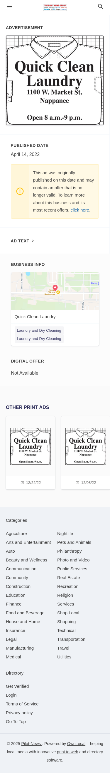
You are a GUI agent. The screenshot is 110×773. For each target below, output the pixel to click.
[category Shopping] (66, 621)
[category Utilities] (64, 656)
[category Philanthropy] (69, 551)
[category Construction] (18, 586)
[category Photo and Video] (73, 559)
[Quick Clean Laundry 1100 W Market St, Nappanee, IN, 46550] (55, 301)
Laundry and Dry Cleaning (39, 330)
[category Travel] (63, 647)
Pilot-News (31, 743)
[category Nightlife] (65, 533)
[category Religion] (65, 595)
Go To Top (16, 721)
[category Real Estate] (68, 577)
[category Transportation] (71, 639)
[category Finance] (13, 603)
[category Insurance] (15, 630)
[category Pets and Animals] (74, 542)
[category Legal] (11, 639)
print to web (67, 751)
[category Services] (65, 603)
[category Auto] (10, 551)
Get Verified (17, 686)
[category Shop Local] (68, 612)
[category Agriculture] (16, 533)
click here (80, 209)
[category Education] (16, 595)
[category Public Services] (72, 568)
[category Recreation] (68, 586)
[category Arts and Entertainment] (28, 542)
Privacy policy (19, 712)
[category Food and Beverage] (25, 612)
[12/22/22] (30, 452)
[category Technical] (66, 630)
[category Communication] (21, 568)
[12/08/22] (86, 452)
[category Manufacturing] (20, 647)
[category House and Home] (23, 621)
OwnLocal (76, 743)
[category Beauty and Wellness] (26, 559)
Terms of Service (22, 703)
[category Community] (17, 577)
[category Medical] (13, 656)
